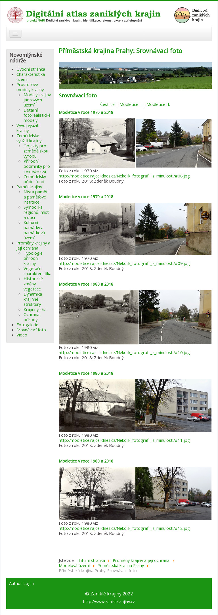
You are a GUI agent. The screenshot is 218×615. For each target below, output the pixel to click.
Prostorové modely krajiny (30, 86)
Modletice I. (131, 104)
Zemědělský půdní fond (35, 178)
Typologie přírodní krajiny (33, 258)
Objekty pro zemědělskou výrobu (36, 151)
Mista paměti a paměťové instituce (36, 197)
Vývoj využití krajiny (27, 127)
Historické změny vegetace (33, 284)
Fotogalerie (27, 324)
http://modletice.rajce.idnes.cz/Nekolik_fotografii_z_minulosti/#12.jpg (124, 528)
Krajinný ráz (35, 309)
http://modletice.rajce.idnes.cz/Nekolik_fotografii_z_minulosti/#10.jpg (124, 352)
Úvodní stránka (30, 69)
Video (21, 335)
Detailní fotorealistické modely (37, 115)
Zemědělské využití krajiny (28, 138)
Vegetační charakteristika (37, 270)
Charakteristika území (30, 76)
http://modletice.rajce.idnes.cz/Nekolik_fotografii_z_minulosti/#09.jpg (124, 263)
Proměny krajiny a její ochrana (33, 245)
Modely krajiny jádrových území (37, 100)
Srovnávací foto (31, 329)
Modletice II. (158, 104)
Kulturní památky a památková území (34, 229)
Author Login (21, 583)
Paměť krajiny (29, 186)
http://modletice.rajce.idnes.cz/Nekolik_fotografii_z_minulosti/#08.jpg (124, 176)
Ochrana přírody (31, 316)
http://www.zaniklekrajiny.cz (109, 601)
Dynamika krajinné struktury (33, 299)
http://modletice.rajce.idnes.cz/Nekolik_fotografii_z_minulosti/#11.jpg (124, 440)
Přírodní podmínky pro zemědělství (37, 166)
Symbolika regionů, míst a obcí (36, 212)
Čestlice (107, 104)
